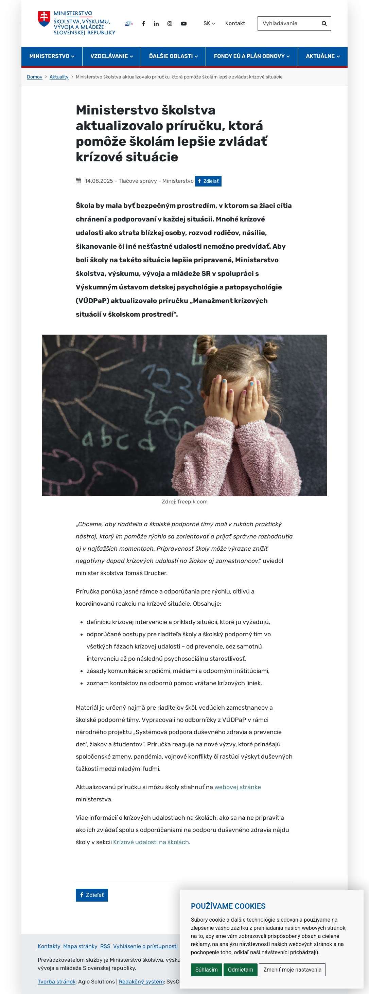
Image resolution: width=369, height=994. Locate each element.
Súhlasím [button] (206, 969)
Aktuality (59, 77)
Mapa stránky (80, 946)
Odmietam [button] (240, 969)
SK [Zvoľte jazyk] (207, 23)
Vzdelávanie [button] (109, 56)
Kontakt (235, 23)
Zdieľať (210, 180)
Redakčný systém (141, 981)
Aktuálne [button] (320, 56)
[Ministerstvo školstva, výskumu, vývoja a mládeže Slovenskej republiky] (77, 23)
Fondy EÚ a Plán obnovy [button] (249, 56)
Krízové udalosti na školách (151, 842)
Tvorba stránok (56, 981)
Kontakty (49, 946)
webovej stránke (237, 787)
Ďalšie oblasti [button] (171, 56)
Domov (34, 77)
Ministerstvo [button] (50, 56)
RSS (105, 946)
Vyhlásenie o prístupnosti (145, 946)
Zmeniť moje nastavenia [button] (292, 969)
